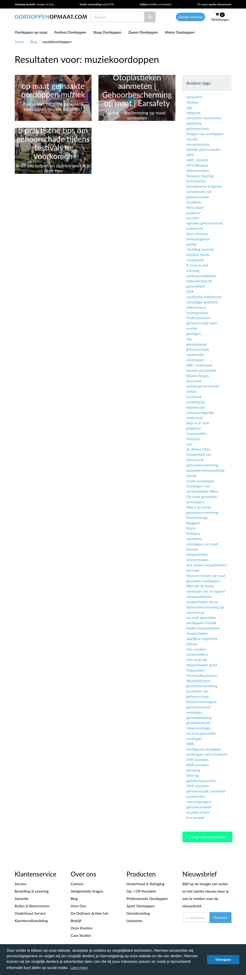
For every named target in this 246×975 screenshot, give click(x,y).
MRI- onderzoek (199, 365)
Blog (33, 41)
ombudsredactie (199, 281)
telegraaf (193, 112)
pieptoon (193, 428)
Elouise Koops (197, 375)
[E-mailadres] (196, 917)
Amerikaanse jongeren (204, 186)
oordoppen (195, 360)
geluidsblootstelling (201, 686)
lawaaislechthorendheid (205, 470)
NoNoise (193, 533)
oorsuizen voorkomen (203, 118)
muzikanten (195, 796)
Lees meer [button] (79, 968)
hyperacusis (195, 407)
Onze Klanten (81, 928)
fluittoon (193, 439)
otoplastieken (197, 633)
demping (193, 770)
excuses (192, 217)
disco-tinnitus (197, 233)
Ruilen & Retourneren (32, 906)
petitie (191, 244)
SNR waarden (197, 759)
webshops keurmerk (202, 386)
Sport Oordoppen (141, 906)
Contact (77, 884)
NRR (190, 744)
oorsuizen (194, 97)
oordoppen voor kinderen (206, 754)
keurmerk (194, 381)
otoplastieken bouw (202, 602)
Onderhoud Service (30, 913)
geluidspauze (196, 344)
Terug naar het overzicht (207, 837)
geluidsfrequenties (201, 780)
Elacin (191, 528)
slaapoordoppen (199, 596)
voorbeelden (196, 433)
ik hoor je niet (197, 265)
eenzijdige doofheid (202, 302)
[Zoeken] (150, 17)
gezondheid (195, 286)
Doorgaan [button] (223, 959)
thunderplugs (197, 517)
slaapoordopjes (198, 728)
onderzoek (194, 228)
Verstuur (220, 917)
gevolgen (193, 333)
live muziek (195, 817)
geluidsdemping (199, 717)
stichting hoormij (199, 249)
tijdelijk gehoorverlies (203, 149)
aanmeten (194, 538)
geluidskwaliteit (198, 807)
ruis (189, 444)
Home (20, 41)
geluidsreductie (198, 722)
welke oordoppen (200, 481)
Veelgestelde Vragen (87, 891)
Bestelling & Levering (32, 891)
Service (21, 884)
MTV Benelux (197, 165)
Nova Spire (195, 207)
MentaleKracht (198, 680)
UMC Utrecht (197, 160)
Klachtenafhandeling (31, 920)
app (189, 107)
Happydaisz (195, 670)
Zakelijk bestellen (190, 17)
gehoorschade (197, 128)
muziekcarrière (198, 812)
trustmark (194, 396)
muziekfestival (197, 144)
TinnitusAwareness (201, 675)
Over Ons (78, 906)
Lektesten (134, 920)
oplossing (194, 123)
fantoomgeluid (198, 239)
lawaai (191, 475)
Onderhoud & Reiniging (145, 884)
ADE (190, 154)
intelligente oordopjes (203, 749)
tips (189, 339)
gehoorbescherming (202, 465)
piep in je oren (197, 423)
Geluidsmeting (138, 913)
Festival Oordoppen (70, 32)
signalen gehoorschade (204, 223)
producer (193, 212)
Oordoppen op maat (31, 32)
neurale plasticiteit (201, 370)
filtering (192, 775)
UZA (190, 291)
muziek (192, 139)
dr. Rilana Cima (198, 449)
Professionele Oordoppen (147, 898)
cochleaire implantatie (204, 296)
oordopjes (194, 712)
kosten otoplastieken (203, 628)
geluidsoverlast (198, 707)
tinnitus (192, 102)
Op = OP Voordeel (141, 891)
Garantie (22, 898)
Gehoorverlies (197, 170)
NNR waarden (197, 765)
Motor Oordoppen (180, 32)
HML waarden (197, 785)
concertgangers (198, 801)
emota (191, 391)
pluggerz (193, 523)
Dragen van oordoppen (204, 133)
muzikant (193, 202)
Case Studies (81, 935)
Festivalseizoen (198, 317)
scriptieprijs (195, 402)
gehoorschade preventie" (206, 791)
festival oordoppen (201, 701)
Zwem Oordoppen (143, 32)
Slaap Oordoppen (107, 32)
